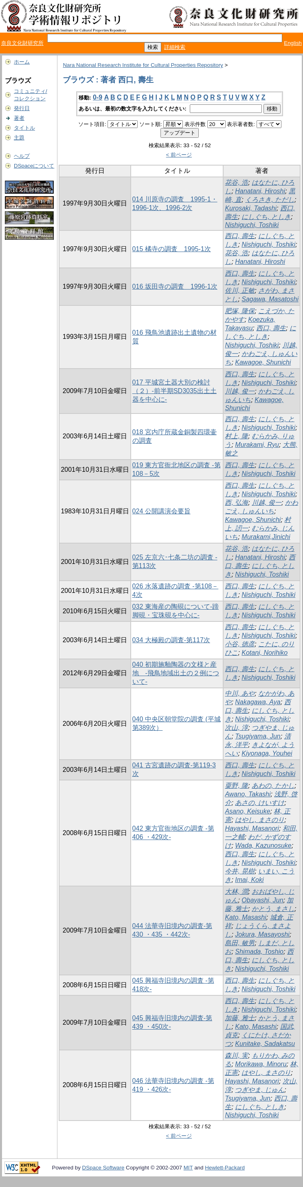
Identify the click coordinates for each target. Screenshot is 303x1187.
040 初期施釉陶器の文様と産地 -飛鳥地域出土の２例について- (175, 673)
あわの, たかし (273, 785)
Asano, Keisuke (247, 811)
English (293, 43)
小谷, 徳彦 (240, 644)
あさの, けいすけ (259, 802)
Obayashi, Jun (262, 900)
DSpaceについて (34, 166)
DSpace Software (103, 1168)
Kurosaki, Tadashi (251, 208)
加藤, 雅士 (240, 1018)
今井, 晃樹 (240, 871)
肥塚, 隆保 (240, 310)
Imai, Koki (249, 879)
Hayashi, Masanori (252, 828)
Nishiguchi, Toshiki (252, 224)
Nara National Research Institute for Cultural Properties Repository (143, 65)
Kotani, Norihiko (265, 652)
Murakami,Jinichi (266, 536)
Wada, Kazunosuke (263, 845)
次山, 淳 (236, 727)
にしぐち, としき (266, 216)
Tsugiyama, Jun (257, 736)
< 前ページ (179, 155)
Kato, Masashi (245, 917)
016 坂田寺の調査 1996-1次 (174, 286)
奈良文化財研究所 (22, 43)
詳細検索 (174, 47)
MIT (188, 1168)
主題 (19, 138)
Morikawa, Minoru (260, 1064)
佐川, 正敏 (240, 290)
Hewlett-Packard (225, 1168)
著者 (19, 118)
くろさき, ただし (269, 199)
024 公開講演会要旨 (161, 511)
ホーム (22, 62)
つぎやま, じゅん (259, 1089)
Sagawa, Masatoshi (270, 299)
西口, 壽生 (240, 235)
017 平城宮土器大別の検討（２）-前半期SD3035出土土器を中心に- (174, 391)
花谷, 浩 (236, 182)
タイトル (24, 128)
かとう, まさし (273, 908)
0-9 (97, 97)
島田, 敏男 (240, 942)
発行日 (22, 108)
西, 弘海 (236, 502)
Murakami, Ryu (257, 444)
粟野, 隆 (236, 785)
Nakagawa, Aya (257, 701)
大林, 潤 (236, 891)
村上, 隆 (236, 436)
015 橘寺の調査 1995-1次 (171, 248)
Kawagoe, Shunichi (263, 362)
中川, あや (240, 693)
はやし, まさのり (259, 819)
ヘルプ (22, 156)
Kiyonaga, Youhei (267, 753)
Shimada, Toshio (259, 951)
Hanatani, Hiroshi (260, 191)
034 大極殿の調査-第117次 (171, 640)
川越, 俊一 (240, 391)
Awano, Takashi (247, 794)
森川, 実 (236, 1055)
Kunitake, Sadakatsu (265, 1043)
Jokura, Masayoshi (262, 934)
